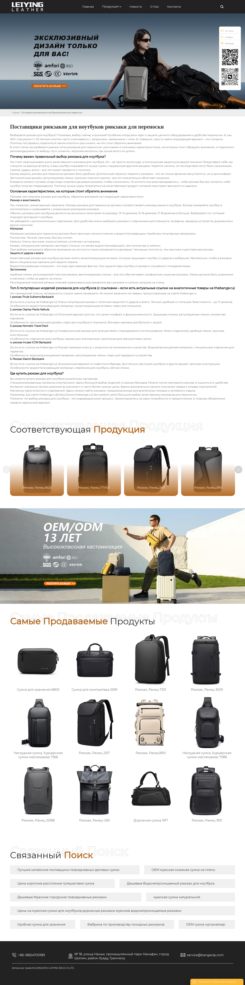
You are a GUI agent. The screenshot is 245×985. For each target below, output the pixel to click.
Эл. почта (227, 30)
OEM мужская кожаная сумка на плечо (183, 870)
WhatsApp (227, 43)
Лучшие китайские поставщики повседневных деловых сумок (68, 870)
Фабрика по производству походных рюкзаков (125, 924)
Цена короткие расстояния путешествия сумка (55, 883)
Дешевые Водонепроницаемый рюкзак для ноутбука (171, 883)
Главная (16, 112)
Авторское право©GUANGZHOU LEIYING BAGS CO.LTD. (43, 968)
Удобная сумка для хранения (41, 924)
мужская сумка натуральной (176, 897)
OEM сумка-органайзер (205, 924)
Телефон (227, 36)
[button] (238, 469)
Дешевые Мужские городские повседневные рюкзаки (62, 897)
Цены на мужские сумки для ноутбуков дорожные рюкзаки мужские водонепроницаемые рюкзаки (99, 911)
